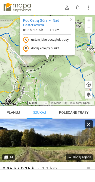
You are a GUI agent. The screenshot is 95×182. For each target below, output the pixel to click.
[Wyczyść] (89, 124)
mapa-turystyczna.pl (17, 7)
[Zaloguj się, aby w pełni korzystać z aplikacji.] (88, 168)
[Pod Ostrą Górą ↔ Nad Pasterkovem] (47, 140)
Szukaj (39, 112)
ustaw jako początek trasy (46, 40)
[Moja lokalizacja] (88, 84)
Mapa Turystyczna (65, 103)
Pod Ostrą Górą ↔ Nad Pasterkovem (41, 22)
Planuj (13, 112)
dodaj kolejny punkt (41, 48)
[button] (27, 71)
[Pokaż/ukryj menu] (89, 8)
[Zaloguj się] (67, 8)
